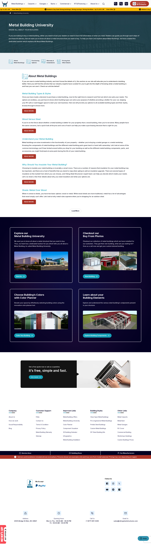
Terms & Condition (42, 424)
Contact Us (39, 421)
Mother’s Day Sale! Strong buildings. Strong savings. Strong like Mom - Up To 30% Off (78, 9)
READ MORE (29, 111)
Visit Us (20, 276)
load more (75, 211)
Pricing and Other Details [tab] (66, 61)
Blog (10, 428)
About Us (12, 417)
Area (25, 453)
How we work (13, 421)
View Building (91, 276)
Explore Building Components (97, 335)
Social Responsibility (16, 424)
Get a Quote (36, 377)
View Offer (21, 9)
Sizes (75, 453)
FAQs (37, 417)
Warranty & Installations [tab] (51, 61)
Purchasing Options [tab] (35, 61)
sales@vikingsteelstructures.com (126, 521)
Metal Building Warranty (44, 432)
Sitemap (38, 436)
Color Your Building (24, 335)
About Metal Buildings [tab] (19, 61)
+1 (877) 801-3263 (92, 521)
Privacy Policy (41, 428)
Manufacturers (125, 453)
